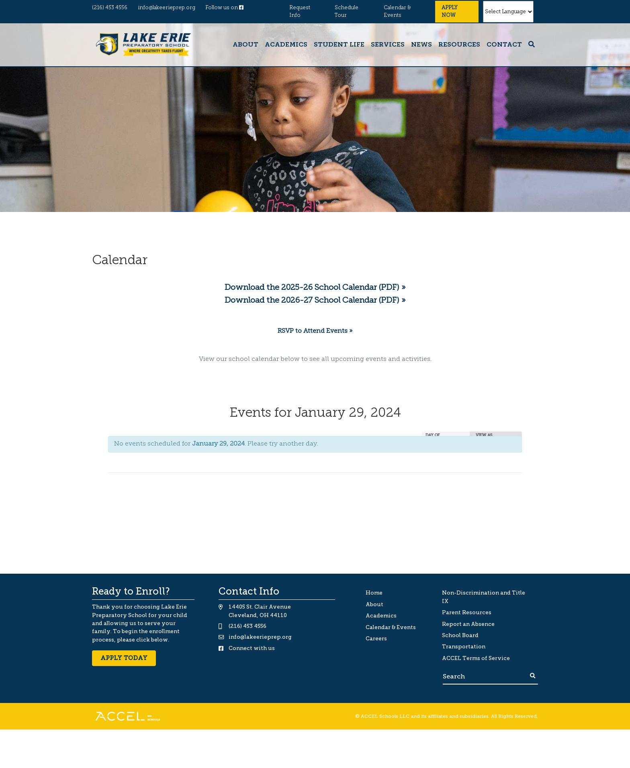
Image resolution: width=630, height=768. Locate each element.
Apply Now (450, 11)
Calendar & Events (397, 11)
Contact (504, 45)
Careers (376, 638)
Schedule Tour (346, 11)
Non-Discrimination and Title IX (483, 596)
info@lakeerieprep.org (166, 7)
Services (388, 45)
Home (374, 592)
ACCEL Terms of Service (476, 658)
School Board (460, 635)
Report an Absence (468, 624)
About (245, 45)
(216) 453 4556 (109, 7)
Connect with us (252, 648)
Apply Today (123, 658)
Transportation (463, 646)
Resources (459, 45)
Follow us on (224, 7)
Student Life (339, 45)
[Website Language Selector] (508, 11)
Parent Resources (466, 612)
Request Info (299, 11)
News (421, 45)
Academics (286, 45)
